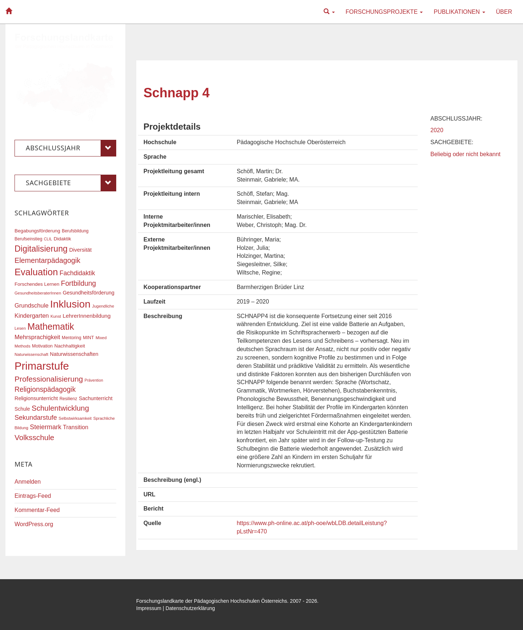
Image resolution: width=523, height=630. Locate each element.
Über (504, 12)
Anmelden (28, 482)
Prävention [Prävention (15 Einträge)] (94, 380)
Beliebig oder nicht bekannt (465, 154)
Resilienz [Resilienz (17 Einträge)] (68, 398)
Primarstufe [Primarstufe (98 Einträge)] (42, 366)
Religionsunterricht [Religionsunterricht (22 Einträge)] (36, 398)
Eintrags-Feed (33, 496)
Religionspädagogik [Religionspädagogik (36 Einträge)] (45, 389)
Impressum (148, 608)
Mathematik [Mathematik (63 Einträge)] (50, 326)
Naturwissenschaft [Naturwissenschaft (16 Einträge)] (31, 354)
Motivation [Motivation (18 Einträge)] (42, 346)
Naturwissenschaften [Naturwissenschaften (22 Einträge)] (74, 354)
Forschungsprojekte (384, 12)
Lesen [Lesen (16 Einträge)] (20, 328)
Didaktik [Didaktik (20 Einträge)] (62, 238)
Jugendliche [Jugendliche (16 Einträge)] (103, 306)
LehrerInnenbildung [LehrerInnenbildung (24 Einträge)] (86, 316)
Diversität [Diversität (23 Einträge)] (80, 250)
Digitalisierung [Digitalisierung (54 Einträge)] (41, 248)
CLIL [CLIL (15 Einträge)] (48, 239)
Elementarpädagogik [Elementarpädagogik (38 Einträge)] (47, 260)
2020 (436, 130)
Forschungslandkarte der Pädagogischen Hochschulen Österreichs (211, 601)
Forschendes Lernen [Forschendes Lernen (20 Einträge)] (37, 284)
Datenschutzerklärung (190, 608)
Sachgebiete (71, 183)
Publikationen (459, 12)
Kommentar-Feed (37, 510)
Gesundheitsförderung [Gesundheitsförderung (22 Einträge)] (88, 293)
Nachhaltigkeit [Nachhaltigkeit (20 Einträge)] (69, 346)
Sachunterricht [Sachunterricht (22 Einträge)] (96, 398)
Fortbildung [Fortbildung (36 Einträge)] (78, 283)
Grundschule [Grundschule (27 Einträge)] (32, 305)
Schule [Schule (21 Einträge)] (22, 409)
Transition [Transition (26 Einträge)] (75, 427)
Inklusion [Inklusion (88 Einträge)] (70, 304)
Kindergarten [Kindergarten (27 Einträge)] (32, 315)
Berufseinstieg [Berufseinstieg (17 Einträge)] (28, 238)
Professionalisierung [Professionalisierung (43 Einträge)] (49, 379)
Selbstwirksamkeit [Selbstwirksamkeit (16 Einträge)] (75, 418)
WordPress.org (34, 524)
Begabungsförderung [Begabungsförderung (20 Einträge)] (37, 230)
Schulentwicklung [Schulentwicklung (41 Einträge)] (60, 408)
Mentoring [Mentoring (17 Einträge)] (71, 337)
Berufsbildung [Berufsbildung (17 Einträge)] (75, 230)
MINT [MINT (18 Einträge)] (88, 337)
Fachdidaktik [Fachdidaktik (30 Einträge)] (77, 273)
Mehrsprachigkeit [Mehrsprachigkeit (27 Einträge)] (37, 337)
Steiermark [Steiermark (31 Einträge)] (45, 427)
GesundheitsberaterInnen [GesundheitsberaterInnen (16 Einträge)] (38, 293)
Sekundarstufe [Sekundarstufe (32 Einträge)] (36, 417)
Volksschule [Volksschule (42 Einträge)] (34, 437)
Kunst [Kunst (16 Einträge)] (55, 316)
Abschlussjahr (71, 148)
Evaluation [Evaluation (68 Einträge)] (36, 272)
